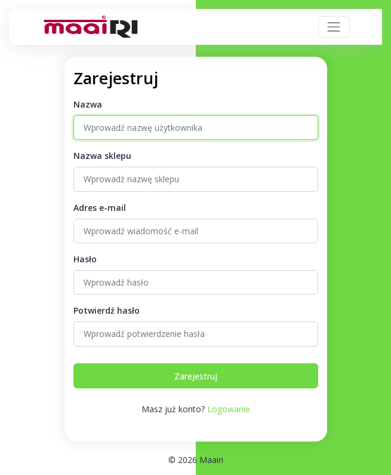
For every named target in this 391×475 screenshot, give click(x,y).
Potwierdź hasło (106, 310)
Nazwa (87, 104)
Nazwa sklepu (102, 155)
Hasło (85, 259)
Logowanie (228, 409)
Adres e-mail (99, 207)
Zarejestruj (195, 376)
